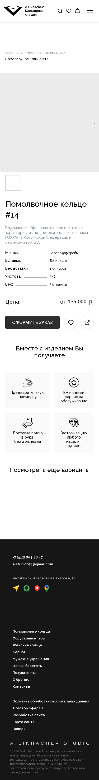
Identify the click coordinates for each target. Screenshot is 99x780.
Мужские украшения (31, 659)
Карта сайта (24, 722)
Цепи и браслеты (28, 666)
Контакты (21, 686)
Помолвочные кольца (43, 53)
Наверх (19, 729)
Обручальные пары (29, 638)
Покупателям (24, 673)
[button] (60, 10)
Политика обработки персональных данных (51, 701)
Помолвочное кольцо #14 (27, 59)
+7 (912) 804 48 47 (28, 557)
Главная (12, 53)
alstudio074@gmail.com (33, 564)
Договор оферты (28, 708)
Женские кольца (27, 645)
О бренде (21, 680)
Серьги (19, 652)
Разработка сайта (29, 715)
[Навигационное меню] (90, 10)
